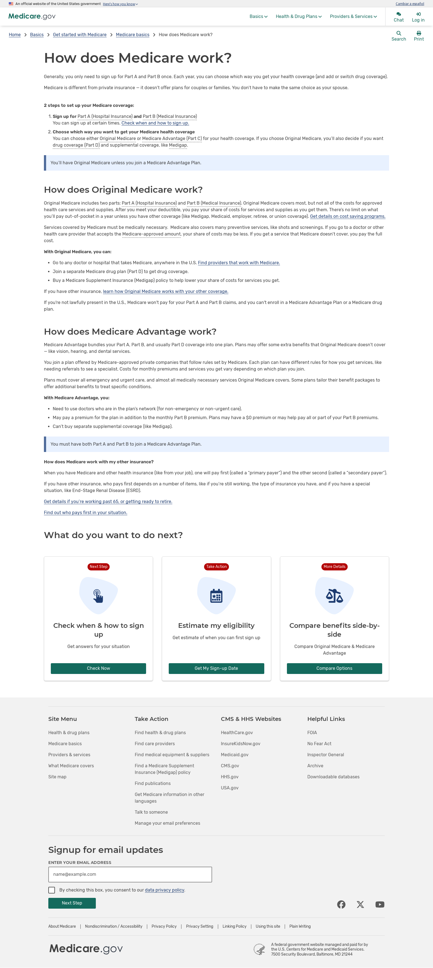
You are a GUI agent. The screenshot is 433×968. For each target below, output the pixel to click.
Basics (37, 34)
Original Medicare (118, 138)
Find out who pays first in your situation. (85, 512)
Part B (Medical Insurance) (170, 116)
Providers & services (69, 754)
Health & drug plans (68, 732)
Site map (57, 776)
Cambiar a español (410, 3)
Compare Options (334, 668)
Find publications (153, 783)
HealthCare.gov (237, 732)
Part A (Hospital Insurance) (105, 116)
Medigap (178, 145)
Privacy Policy (164, 927)
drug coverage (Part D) (76, 145)
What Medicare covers (71, 765)
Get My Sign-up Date (216, 668)
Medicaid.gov (235, 754)
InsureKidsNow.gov (240, 743)
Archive (315, 765)
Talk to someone (151, 812)
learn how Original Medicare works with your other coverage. (165, 291)
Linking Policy (235, 927)
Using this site (268, 927)
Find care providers (155, 743)
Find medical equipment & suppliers (172, 754)
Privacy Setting (199, 926)
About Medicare (62, 927)
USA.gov (230, 787)
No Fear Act (319, 743)
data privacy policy (164, 890)
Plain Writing (300, 927)
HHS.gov (230, 776)
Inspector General (325, 754)
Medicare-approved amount (151, 234)
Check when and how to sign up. (155, 123)
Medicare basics (132, 34)
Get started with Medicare (80, 34)
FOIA (312, 732)
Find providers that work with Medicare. (239, 262)
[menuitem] (258, 16)
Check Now (98, 668)
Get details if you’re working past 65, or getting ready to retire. (108, 501)
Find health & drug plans (160, 732)
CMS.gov (230, 765)
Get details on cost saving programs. (348, 216)
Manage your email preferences (167, 823)
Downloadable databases (333, 776)
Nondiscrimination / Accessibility (113, 927)
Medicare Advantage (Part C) (172, 138)
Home (15, 34)
